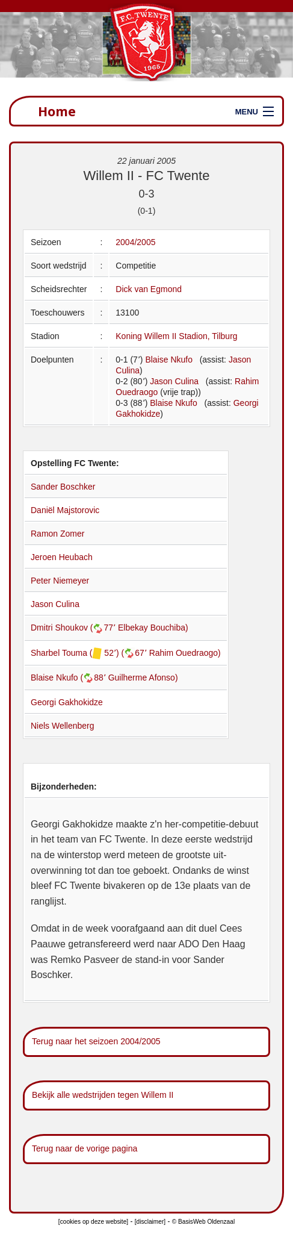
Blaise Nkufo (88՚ (69, 677)
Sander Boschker (63, 486)
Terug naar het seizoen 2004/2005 (96, 1041)
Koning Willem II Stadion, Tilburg (176, 336)
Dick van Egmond (149, 289)
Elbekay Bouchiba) (153, 627)
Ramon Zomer (57, 533)
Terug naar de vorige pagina (84, 1148)
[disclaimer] (150, 1221)
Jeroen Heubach (62, 557)
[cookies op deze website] (93, 1221)
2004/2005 (135, 242)
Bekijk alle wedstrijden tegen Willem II (103, 1095)
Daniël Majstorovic (65, 510)
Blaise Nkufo (169, 359)
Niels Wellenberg (62, 726)
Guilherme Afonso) (143, 677)
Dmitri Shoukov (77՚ (74, 627)
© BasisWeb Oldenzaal (203, 1221)
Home (57, 111)
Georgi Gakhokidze (67, 702)
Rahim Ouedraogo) (185, 653)
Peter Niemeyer (60, 580)
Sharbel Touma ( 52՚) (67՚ (90, 653)
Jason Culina (174, 381)
